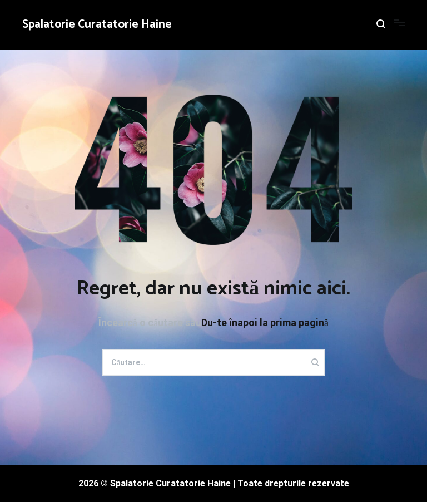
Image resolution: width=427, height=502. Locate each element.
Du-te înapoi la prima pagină (265, 322)
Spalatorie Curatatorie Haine (97, 24)
